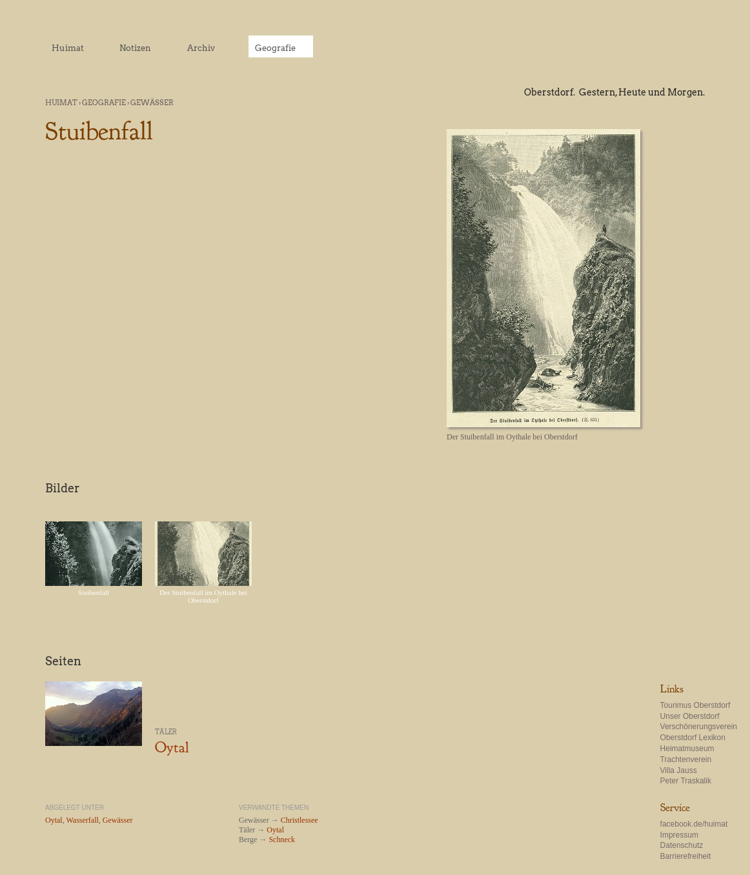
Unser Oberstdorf (690, 716)
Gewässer (152, 102)
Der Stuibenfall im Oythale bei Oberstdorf (203, 596)
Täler (166, 732)
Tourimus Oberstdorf (695, 705)
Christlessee (299, 820)
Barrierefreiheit (685, 856)
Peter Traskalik (685, 780)
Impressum (679, 835)
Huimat (61, 102)
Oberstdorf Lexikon (692, 737)
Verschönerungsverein (698, 726)
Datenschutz (682, 845)
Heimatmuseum (687, 748)
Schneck (282, 839)
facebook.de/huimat (694, 824)
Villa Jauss (678, 770)
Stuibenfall (93, 592)
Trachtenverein (686, 759)
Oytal (171, 747)
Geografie (104, 102)
